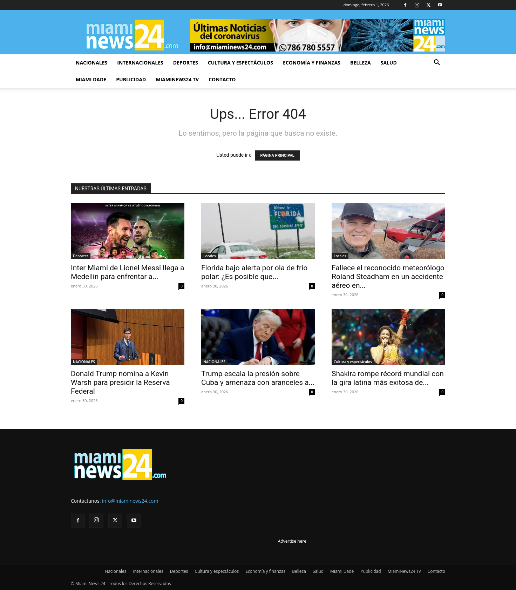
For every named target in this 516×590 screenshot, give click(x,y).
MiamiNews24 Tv (177, 79)
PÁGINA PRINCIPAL (277, 155)
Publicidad (131, 79)
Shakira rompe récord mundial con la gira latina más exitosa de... (388, 378)
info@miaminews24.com (130, 500)
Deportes (185, 62)
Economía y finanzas (311, 62)
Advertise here (292, 541)
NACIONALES (84, 361)
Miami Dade (91, 79)
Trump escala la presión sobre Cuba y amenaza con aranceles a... (257, 378)
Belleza (360, 62)
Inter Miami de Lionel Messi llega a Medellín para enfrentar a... (127, 272)
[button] (436, 63)
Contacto (222, 79)
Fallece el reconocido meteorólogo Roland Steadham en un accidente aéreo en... (388, 277)
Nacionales (91, 62)
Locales (209, 255)
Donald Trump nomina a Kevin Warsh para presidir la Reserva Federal (120, 382)
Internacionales (140, 62)
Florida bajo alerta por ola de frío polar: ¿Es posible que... (254, 272)
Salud (389, 62)
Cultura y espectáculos (240, 62)
